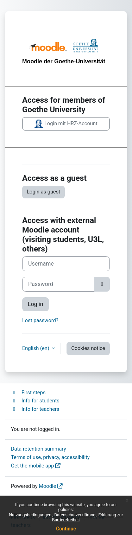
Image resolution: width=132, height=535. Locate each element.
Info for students (35, 400)
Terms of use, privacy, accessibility (50, 457)
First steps (28, 392)
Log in (35, 304)
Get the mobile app (32, 466)
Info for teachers (35, 409)
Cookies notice (88, 348)
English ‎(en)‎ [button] (36, 348)
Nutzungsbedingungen (30, 514)
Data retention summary (38, 449)
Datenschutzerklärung (75, 514)
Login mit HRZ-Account (65, 124)
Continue (66, 528)
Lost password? (40, 320)
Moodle (47, 486)
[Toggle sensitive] (102, 284)
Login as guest (43, 192)
